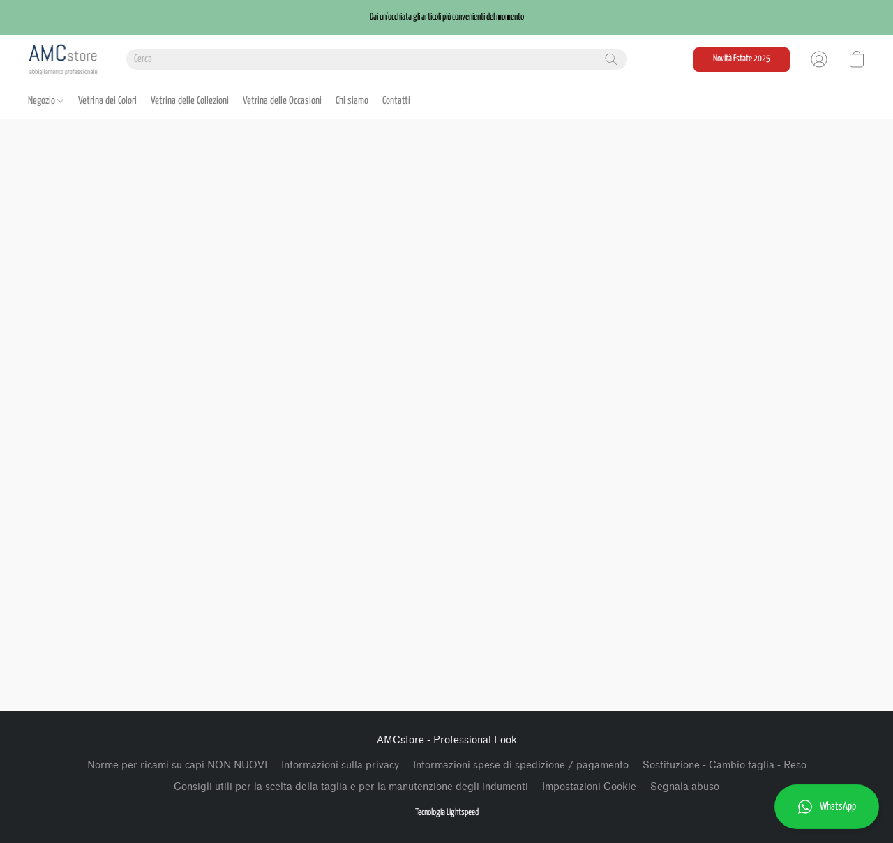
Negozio (45, 101)
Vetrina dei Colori (107, 101)
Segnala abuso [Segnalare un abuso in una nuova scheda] (684, 787)
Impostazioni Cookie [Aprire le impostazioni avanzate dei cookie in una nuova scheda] (589, 787)
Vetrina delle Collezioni (190, 101)
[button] (446, 17)
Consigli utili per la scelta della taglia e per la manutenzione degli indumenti (351, 787)
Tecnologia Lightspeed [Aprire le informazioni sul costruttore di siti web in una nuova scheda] (447, 812)
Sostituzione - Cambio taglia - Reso (724, 765)
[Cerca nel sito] (611, 59)
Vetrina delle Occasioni (282, 101)
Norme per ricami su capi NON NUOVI (177, 765)
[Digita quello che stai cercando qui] (376, 59)
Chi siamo (352, 101)
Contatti (396, 101)
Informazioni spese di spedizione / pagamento (521, 765)
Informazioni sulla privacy (340, 765)
